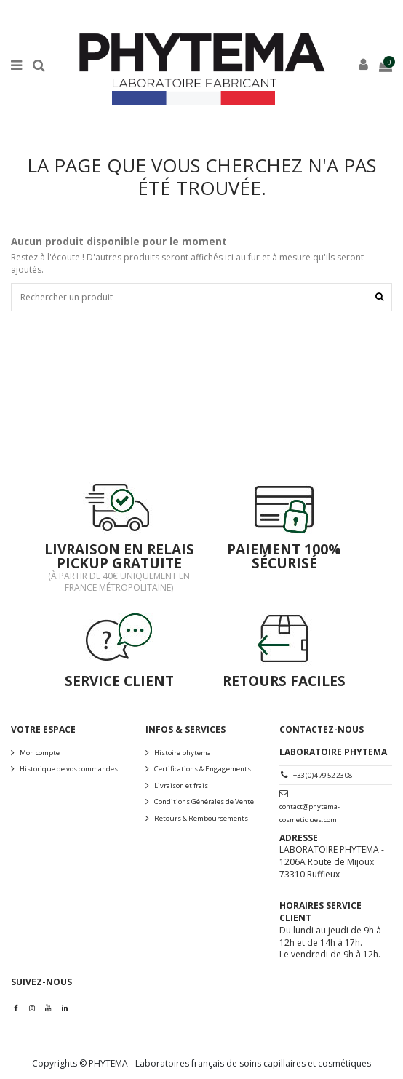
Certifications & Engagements (202, 768)
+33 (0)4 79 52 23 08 (322, 775)
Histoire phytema (182, 752)
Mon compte (40, 752)
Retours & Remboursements (201, 818)
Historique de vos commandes (69, 768)
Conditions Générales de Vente (204, 801)
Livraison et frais (181, 785)
